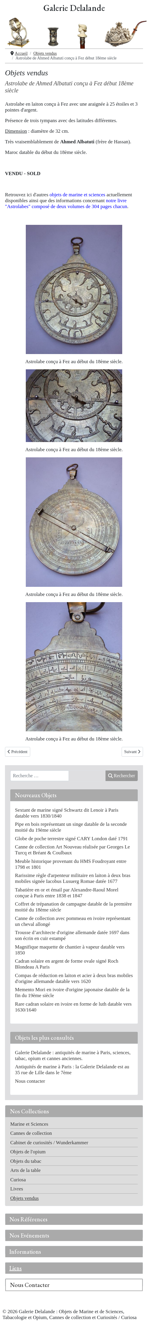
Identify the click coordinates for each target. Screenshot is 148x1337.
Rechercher (121, 775)
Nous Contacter (30, 1285)
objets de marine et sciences (77, 194)
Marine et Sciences (29, 1124)
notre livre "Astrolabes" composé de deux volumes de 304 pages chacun (66, 203)
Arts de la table (25, 1170)
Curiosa (18, 1179)
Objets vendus (24, 1198)
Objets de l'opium (27, 1152)
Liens (15, 1268)
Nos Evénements (29, 1235)
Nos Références (28, 1219)
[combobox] (39, 775)
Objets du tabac (25, 1161)
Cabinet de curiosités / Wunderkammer (49, 1142)
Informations (25, 1251)
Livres (16, 1189)
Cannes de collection (31, 1133)
